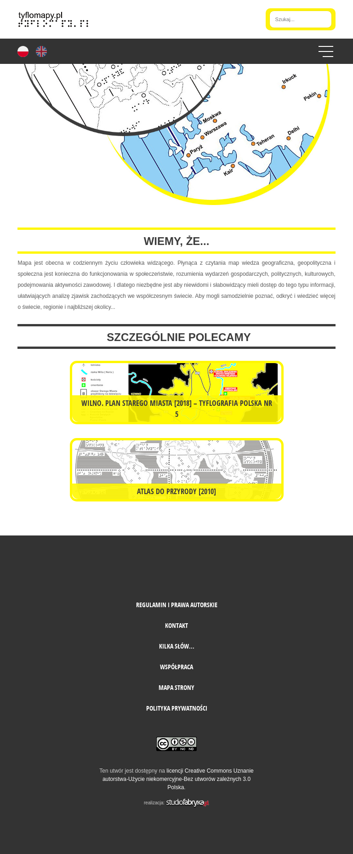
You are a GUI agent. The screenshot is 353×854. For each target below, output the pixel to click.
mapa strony (176, 687)
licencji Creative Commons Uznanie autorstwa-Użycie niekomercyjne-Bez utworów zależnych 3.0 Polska (178, 779)
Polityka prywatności (176, 708)
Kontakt (176, 625)
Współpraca (176, 666)
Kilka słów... (176, 646)
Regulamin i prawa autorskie (176, 604)
